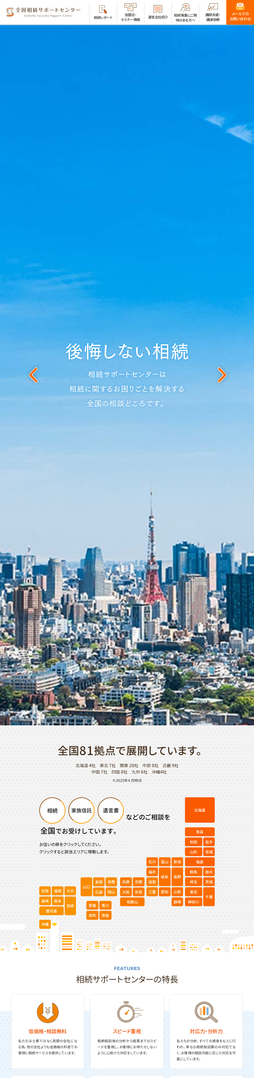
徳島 (105, 915)
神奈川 (193, 902)
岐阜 (164, 876)
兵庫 (126, 881)
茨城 (209, 881)
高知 (92, 915)
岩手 (209, 842)
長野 (177, 876)
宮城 (209, 852)
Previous (32, 375)
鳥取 (111, 881)
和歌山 (132, 902)
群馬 (193, 872)
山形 (193, 852)
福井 (152, 872)
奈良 (138, 892)
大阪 (126, 892)
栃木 (209, 872)
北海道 (199, 810)
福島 (199, 861)
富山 (164, 861)
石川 (152, 861)
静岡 (177, 902)
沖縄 (45, 924)
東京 (193, 892)
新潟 (177, 861)
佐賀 (45, 890)
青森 (199, 831)
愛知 (164, 891)
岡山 (111, 892)
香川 (105, 905)
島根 (99, 881)
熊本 (57, 901)
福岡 (57, 890)
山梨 (177, 891)
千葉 (209, 896)
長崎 (45, 901)
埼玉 (193, 881)
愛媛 (92, 905)
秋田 (193, 842)
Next (221, 375)
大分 (70, 890)
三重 (152, 891)
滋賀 (152, 881)
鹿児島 (51, 911)
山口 (86, 887)
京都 (138, 881)
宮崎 (70, 905)
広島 (99, 892)
